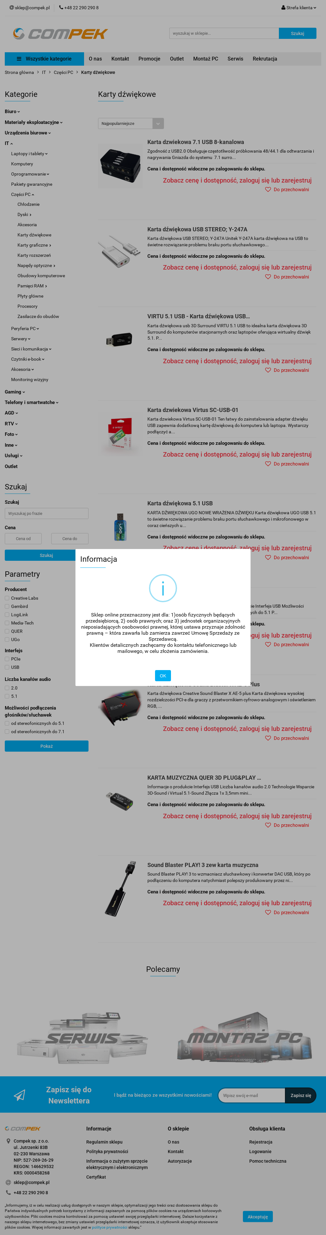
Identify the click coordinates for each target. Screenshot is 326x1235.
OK (163, 675)
